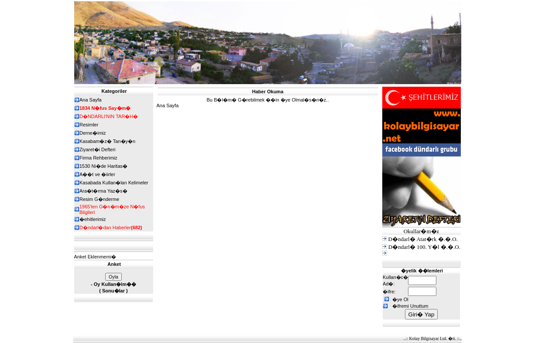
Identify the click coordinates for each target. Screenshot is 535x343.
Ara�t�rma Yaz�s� (103, 191)
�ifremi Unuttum (410, 306)
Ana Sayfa (168, 105)
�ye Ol (400, 299)
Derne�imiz (92, 133)
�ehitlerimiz (92, 219)
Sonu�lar (113, 290)
